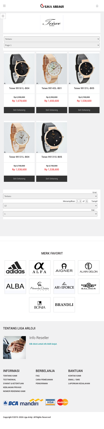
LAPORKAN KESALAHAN (79, 383)
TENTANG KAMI (10, 376)
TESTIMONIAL (9, 379)
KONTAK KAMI (74, 376)
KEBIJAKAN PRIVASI (12, 387)
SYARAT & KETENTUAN (13, 383)
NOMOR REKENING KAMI (14, 391)
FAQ (37, 376)
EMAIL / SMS (74, 379)
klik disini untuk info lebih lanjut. (43, 344)
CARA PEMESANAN (44, 379)
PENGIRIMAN (42, 383)
